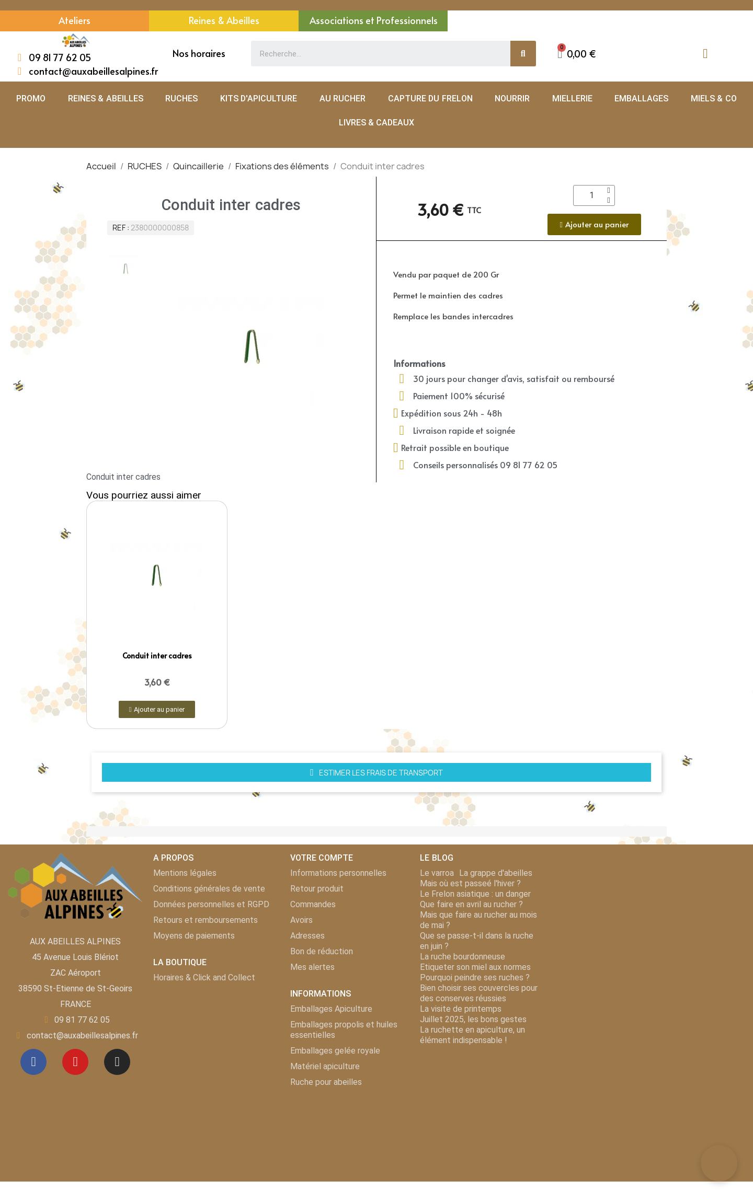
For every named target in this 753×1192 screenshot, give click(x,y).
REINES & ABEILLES (105, 98)
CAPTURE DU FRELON (430, 98)
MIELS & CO (714, 98)
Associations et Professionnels (374, 20)
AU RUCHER (343, 98)
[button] (577, 53)
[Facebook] (33, 1062)
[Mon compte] (705, 53)
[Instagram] (117, 1062)
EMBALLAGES (641, 98)
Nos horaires (199, 53)
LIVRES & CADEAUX (377, 123)
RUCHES (181, 98)
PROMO (30, 98)
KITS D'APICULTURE (258, 98)
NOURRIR (512, 98)
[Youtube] (75, 1062)
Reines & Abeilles (224, 20)
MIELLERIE (572, 98)
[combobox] (374, 53)
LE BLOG (436, 858)
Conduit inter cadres (157, 656)
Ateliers (74, 20)
